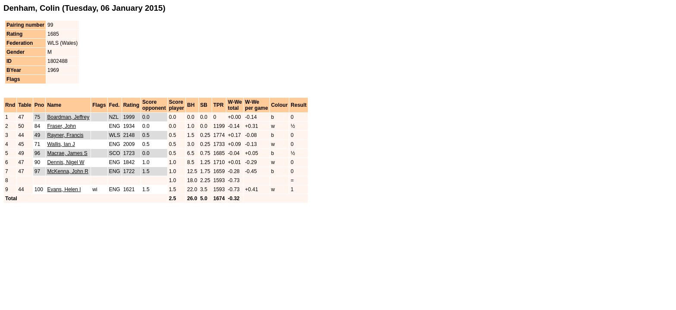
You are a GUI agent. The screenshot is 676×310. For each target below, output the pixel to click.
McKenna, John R (67, 171)
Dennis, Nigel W (65, 162)
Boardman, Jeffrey (68, 117)
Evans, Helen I (64, 189)
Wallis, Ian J (61, 144)
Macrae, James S (67, 153)
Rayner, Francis (65, 135)
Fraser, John (61, 126)
